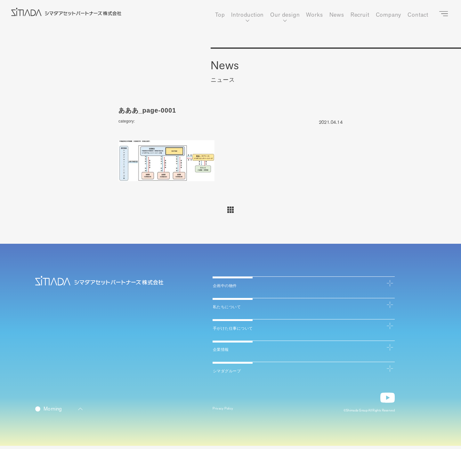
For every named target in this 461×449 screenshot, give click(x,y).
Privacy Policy (227, 412)
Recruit (359, 15)
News (336, 15)
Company (388, 15)
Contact (417, 15)
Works (314, 15)
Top (219, 15)
